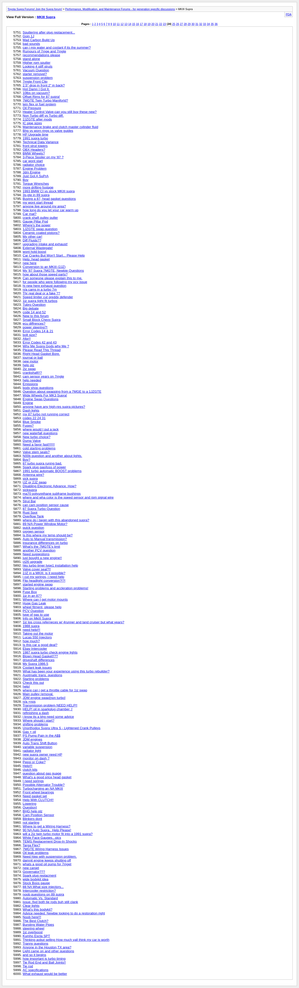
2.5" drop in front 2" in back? (44, 85)
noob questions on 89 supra (43, 894)
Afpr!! (27, 339)
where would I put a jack (41, 429)
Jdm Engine (31, 172)
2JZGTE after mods (37, 119)
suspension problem (38, 78)
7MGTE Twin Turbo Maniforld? (45, 100)
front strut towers (35, 146)
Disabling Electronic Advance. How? (49, 486)
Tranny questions (35, 943)
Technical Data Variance (41, 142)
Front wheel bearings (38, 792)
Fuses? (28, 425)
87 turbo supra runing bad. (42, 463)
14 (129, 23)
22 (160, 23)
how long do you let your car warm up (51, 210)
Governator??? (34, 872)
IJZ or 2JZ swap (35, 482)
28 (185, 23)
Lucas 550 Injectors (37, 637)
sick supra (30, 478)
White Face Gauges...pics (42, 838)
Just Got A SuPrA (36, 176)
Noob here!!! (32, 917)
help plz (28, 365)
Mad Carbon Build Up (39, 40)
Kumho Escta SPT (36, 936)
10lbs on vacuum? (36, 93)
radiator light (32, 751)
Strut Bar (29, 501)
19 (149, 23)
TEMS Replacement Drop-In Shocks (50, 841)
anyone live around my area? (44, 206)
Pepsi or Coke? (34, 762)
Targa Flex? (31, 845)
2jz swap (29, 369)
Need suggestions (36, 554)
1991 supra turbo (35, 138)
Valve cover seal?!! (37, 569)
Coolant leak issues (37, 667)
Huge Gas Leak (34, 603)
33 (204, 23)
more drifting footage (38, 187)
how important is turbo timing (44, 959)
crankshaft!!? (32, 373)
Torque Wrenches (36, 184)
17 (141, 23)
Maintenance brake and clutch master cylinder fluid (60, 127)
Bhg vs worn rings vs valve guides (48, 131)
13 (125, 23)
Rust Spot (30, 512)
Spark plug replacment (39, 875)
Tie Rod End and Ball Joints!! (44, 962)
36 (215, 23)
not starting (31, 822)
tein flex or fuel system (39, 104)
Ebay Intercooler (35, 649)
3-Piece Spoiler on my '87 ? (43, 157)
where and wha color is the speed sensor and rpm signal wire (68, 497)
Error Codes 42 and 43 (40, 342)
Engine (28, 403)
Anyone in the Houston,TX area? (47, 947)
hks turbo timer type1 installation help (50, 565)
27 (181, 23)
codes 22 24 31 (34, 418)
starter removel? (35, 74)
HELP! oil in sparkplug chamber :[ (47, 709)
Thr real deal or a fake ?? (41, 293)
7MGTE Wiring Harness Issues (46, 849)
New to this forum (36, 316)
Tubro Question (34, 304)
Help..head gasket (36, 259)
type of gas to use (36, 614)
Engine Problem (35, 168)
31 (196, 23)
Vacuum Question (36, 70)
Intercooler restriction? (39, 890)
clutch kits (30, 769)
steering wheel (33, 928)
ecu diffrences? (34, 323)
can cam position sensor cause (46, 505)
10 (114, 23)
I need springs (33, 781)
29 (189, 23)
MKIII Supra (46, 17)
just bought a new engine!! (42, 558)
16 (137, 23)
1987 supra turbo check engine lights (50, 652)
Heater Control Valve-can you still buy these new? (60, 112)
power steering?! (35, 327)
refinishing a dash (36, 713)
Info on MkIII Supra (37, 618)
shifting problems (35, 724)
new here (29, 263)
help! (26, 686)
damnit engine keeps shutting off (47, 860)
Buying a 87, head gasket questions (49, 199)
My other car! (32, 236)
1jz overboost (33, 932)
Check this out (33, 683)
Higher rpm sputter (36, 63)
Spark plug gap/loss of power (44, 467)
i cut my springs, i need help (43, 577)
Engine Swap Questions (40, 399)
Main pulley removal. (38, 694)
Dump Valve (32, 441)
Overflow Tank (33, 516)
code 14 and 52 (34, 312)
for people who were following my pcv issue (55, 282)
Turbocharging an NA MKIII (43, 788)
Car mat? (29, 214)
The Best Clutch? (35, 921)
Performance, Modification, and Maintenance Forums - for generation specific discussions (120, 9)
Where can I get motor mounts (45, 599)
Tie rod (28, 966)
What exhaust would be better (45, 974)
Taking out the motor (38, 633)
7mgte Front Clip (35, 81)
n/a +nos (29, 701)
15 (133, 23)
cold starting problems (39, 448)
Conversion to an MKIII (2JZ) (44, 267)
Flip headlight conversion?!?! (44, 580)
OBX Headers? (34, 149)
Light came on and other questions (48, 951)
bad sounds (31, 44)
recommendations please (41, 55)
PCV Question (33, 611)
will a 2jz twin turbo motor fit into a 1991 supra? (58, 834)
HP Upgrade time (35, 134)
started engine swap (38, 584)
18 (145, 23)
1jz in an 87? (32, 596)
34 (208, 23)
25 (173, 23)
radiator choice (34, 165)
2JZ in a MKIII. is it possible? (44, 573)
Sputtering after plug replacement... (49, 32)
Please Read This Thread (42, 350)
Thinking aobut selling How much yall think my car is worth (66, 940)
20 (152, 23)
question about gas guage (42, 773)
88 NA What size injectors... (43, 887)
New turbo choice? (36, 437)
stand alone (31, 59)
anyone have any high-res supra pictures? (54, 407)
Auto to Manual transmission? (45, 539)
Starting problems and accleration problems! (55, 588)
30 (193, 23)
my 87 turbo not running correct (46, 414)
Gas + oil (29, 732)
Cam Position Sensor (38, 815)
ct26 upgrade (32, 562)
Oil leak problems (36, 853)
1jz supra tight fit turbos (40, 301)
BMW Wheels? (34, 153)
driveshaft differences (38, 660)
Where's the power (37, 225)
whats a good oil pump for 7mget (47, 864)
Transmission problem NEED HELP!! (50, 705)
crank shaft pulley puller (40, 218)
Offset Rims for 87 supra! (41, 97)
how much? (31, 641)
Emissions (30, 384)
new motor (30, 361)
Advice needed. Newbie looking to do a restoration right (64, 913)
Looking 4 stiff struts (37, 66)
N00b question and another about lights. (52, 456)
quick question (33, 528)
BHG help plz (33, 811)
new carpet (31, 868)
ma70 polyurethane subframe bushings (52, 494)
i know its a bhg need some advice (48, 717)
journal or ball (33, 357)
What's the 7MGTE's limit (41, 546)
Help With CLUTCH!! (38, 800)
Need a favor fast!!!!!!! (39, 444)
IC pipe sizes (32, 123)
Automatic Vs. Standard (40, 898)
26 (177, 23)
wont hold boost (34, 252)
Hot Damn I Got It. (36, 89)
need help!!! (31, 630)
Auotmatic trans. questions (42, 675)
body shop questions (38, 388)
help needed (32, 380)
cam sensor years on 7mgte (43, 376)
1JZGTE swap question (40, 229)
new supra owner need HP (42, 754)
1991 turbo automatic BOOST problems (52, 471)
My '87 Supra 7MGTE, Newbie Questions (53, 270)
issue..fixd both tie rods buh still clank (50, 902)
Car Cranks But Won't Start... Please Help (54, 255)
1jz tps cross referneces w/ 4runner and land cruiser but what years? (73, 622)
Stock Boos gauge (36, 883)
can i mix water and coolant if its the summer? (57, 47)
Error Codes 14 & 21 (38, 331)
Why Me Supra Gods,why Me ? (46, 346)
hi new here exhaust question (44, 286)
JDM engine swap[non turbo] (44, 698)
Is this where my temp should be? (48, 535)
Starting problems (36, 679)
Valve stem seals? (36, 452)
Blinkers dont (32, 819)
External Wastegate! (38, 248)
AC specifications (35, 970)
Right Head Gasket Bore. (41, 354)
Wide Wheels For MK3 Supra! (45, 395)
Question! (30, 807)
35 (212, 23)
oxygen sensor (34, 531)
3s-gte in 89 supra (36, 195)
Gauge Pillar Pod (35, 221)
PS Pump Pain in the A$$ (41, 735)
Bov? (26, 459)
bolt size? (30, 335)
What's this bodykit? (37, 909)
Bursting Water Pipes (38, 925)
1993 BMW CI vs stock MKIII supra (49, 191)
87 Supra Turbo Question (41, 509)
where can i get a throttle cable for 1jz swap (55, 690)
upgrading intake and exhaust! (45, 244)
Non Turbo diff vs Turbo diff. (43, 115)
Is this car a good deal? (40, 645)
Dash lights (31, 410)
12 (122, 23)
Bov (25, 180)
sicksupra (30, 490)
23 (164, 23)
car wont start (33, 161)
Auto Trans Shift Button (40, 743)
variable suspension (37, 747)
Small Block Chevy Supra (41, 320)
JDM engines (32, 739)
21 (156, 23)
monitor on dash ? (36, 758)
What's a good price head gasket (47, 777)
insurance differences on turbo (45, 543)
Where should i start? (38, 720)
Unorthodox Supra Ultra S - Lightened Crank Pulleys (61, 728)
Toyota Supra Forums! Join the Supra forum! (35, 9)
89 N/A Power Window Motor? (45, 524)
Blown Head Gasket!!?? (40, 656)
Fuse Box (30, 592)
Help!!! (27, 766)
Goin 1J (28, 36)
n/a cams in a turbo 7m (40, 289)
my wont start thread (38, 202)
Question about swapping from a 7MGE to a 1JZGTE (62, 391)
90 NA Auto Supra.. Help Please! (47, 830)
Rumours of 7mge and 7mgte (44, 51)
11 (118, 23)
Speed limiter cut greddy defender (48, 297)
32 (200, 23)
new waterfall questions (40, 433)
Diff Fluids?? (32, 240)
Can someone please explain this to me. (52, 278)
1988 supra (31, 626)
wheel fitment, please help (42, 607)
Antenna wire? (33, 475)
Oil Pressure (32, 108)
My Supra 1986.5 (35, 664)
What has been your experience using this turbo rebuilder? (66, 671)
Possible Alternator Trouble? (44, 785)
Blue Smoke (32, 422)
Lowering (29, 804)
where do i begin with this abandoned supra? (56, 520)
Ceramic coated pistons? (41, 233)
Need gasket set (35, 796)
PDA (288, 14)
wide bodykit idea (35, 879)
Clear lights (31, 906)
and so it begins (34, 955)
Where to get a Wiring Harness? (46, 826)
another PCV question (39, 550)
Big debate (31, 308)
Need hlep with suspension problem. (50, 856)
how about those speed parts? (45, 274)
